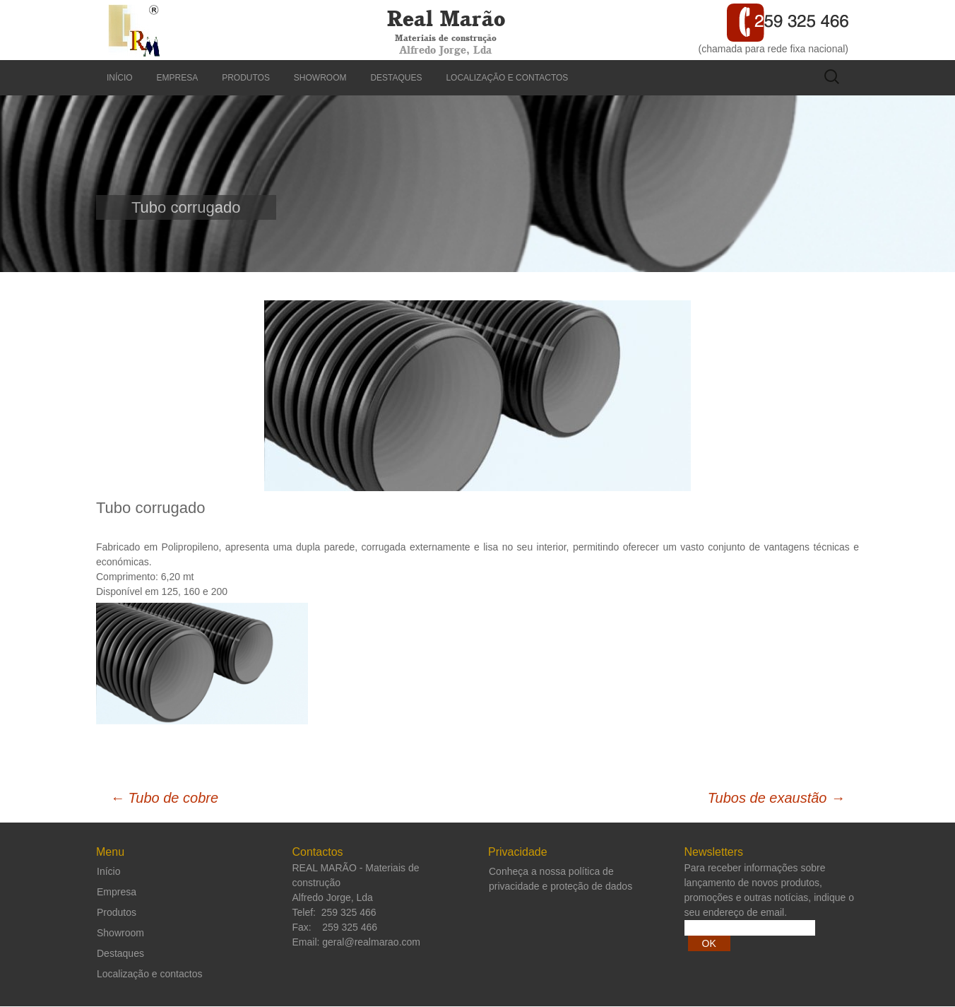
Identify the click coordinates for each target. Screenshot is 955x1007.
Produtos (246, 78)
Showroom (320, 78)
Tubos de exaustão (776, 798)
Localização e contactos (507, 78)
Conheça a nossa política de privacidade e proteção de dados (560, 879)
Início (120, 78)
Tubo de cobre (164, 798)
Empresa (177, 78)
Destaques (396, 78)
